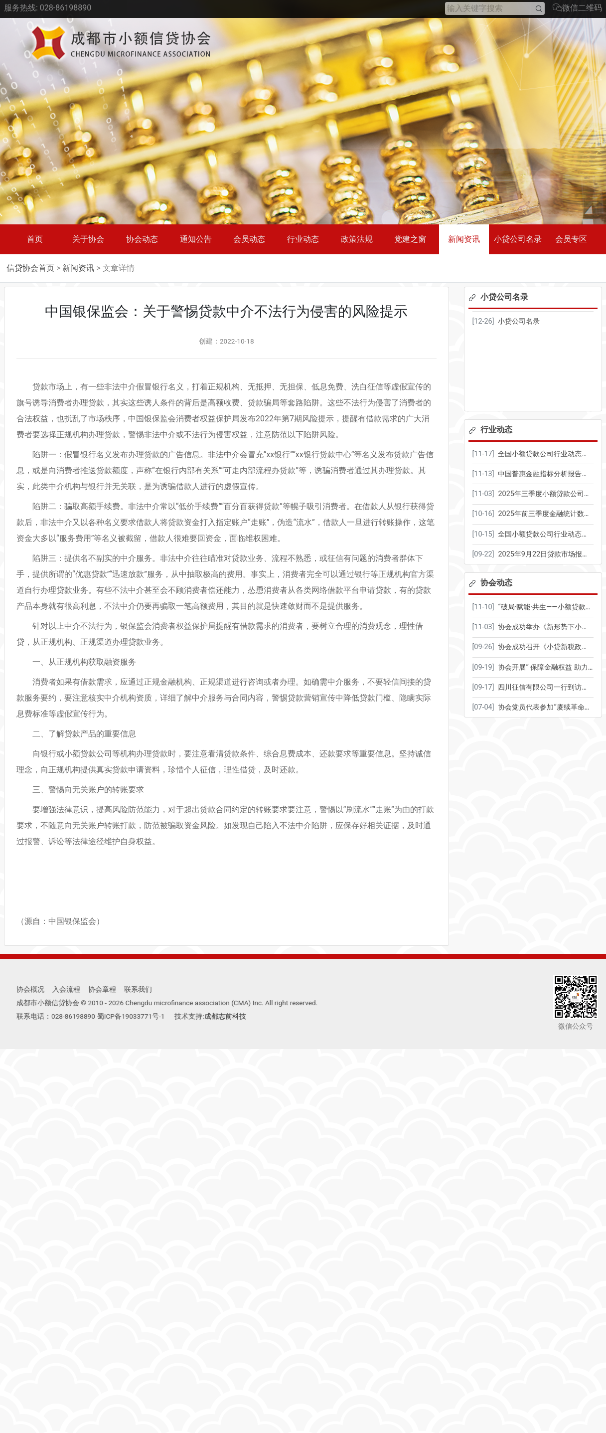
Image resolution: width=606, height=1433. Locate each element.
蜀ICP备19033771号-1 (131, 1016)
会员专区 (571, 239)
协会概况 (30, 989)
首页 (35, 239)
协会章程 (102, 989)
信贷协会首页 (30, 268)
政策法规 (357, 239)
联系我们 (138, 989)
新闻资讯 (464, 239)
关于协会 (88, 239)
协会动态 (142, 239)
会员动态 (249, 239)
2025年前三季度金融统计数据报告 (551, 514)
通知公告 (196, 239)
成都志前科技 (225, 1016)
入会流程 (66, 989)
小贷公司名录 (518, 239)
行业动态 (303, 239)
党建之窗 (410, 239)
